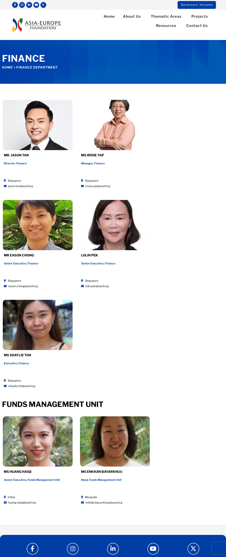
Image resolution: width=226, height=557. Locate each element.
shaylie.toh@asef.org (19, 284)
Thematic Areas (167, 17)
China (8, 393)
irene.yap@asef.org (74, 185)
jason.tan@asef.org (17, 185)
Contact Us (198, 26)
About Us (133, 17)
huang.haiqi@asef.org (19, 399)
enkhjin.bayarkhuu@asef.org (80, 399)
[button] (210, 35)
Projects (200, 17)
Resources (167, 26)
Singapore (11, 180)
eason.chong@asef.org (133, 185)
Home (109, 17)
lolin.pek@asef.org (186, 185)
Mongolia (67, 393)
